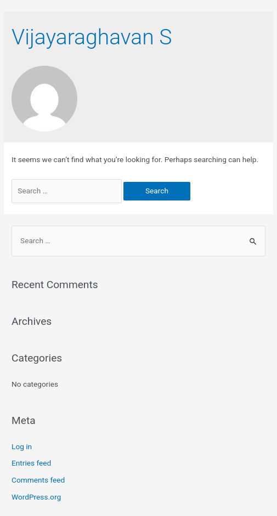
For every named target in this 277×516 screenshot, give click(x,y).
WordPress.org (36, 496)
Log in (22, 446)
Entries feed (31, 462)
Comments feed (38, 479)
